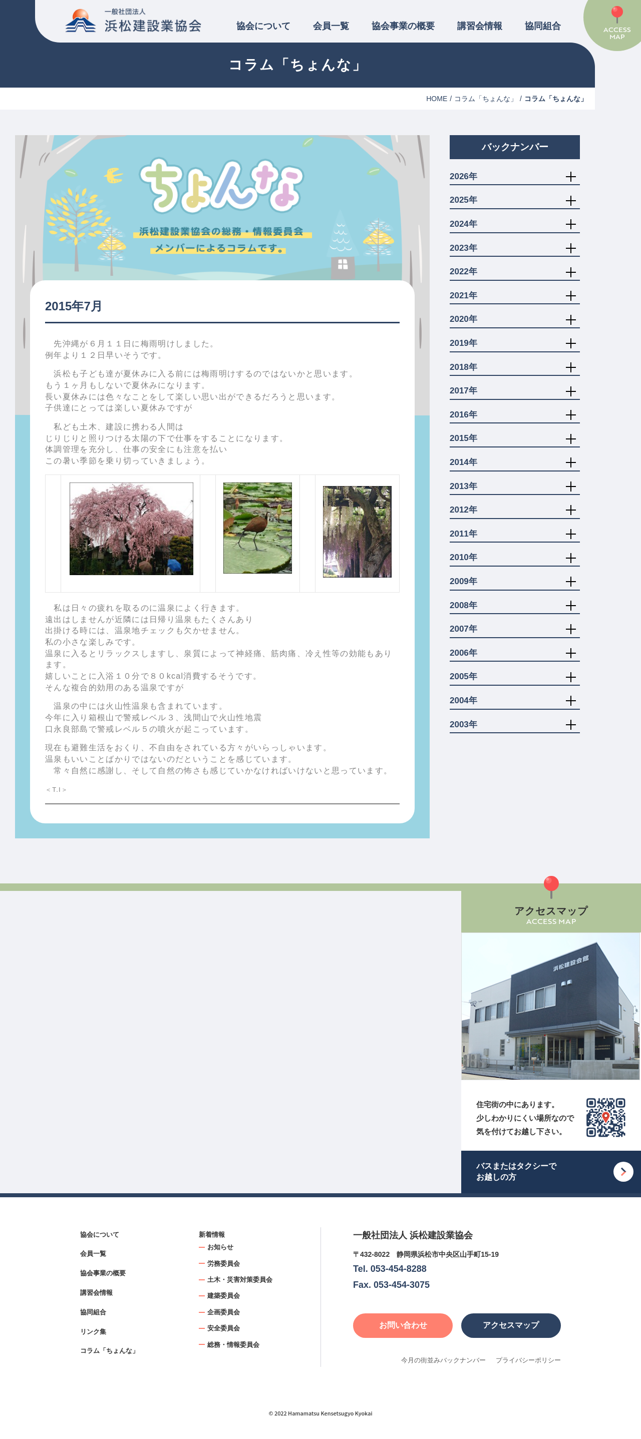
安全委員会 (223, 1328)
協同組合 (543, 26)
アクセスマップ (511, 1325)
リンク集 (93, 1331)
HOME (436, 98)
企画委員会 (223, 1312)
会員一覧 (331, 26)
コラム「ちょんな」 (485, 98)
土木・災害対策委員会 (239, 1279)
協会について (263, 26)
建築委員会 (223, 1295)
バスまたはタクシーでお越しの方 (516, 1171)
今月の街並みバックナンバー (443, 1360)
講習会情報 (479, 26)
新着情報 (212, 1234)
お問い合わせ (403, 1325)
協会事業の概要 (403, 26)
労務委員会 (223, 1263)
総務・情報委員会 (233, 1344)
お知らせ (220, 1247)
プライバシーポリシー (528, 1360)
